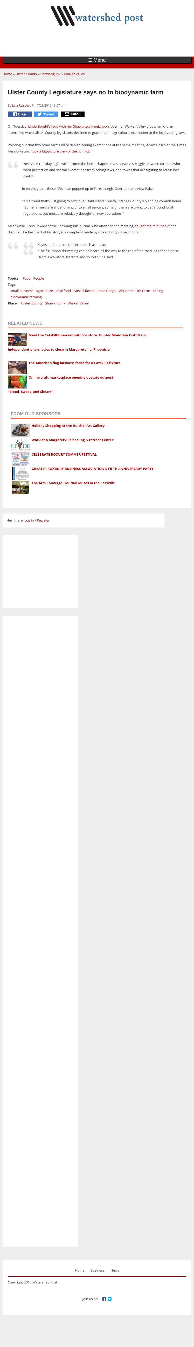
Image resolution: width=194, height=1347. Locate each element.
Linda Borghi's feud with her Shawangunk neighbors (69, 126)
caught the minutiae (150, 226)
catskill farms (83, 290)
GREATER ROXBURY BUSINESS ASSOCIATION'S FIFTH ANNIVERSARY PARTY (93, 468)
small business (21, 290)
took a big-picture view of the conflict (60, 151)
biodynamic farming (26, 297)
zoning (158, 290)
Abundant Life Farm (134, 290)
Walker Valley (74, 74)
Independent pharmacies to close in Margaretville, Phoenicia (59, 349)
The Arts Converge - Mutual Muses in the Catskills (73, 483)
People (38, 278)
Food (27, 278)
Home (7, 74)
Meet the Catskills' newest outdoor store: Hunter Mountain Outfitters (87, 335)
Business (98, 1270)
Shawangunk (50, 74)
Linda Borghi (106, 290)
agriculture (44, 290)
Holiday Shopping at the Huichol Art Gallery (68, 425)
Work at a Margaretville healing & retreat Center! (73, 440)
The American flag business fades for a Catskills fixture (75, 362)
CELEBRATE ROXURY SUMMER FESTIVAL (64, 454)
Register (43, 520)
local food (63, 290)
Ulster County (26, 74)
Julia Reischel (21, 105)
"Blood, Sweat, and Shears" (30, 391)
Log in (29, 520)
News (114, 1270)
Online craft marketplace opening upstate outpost (71, 377)
